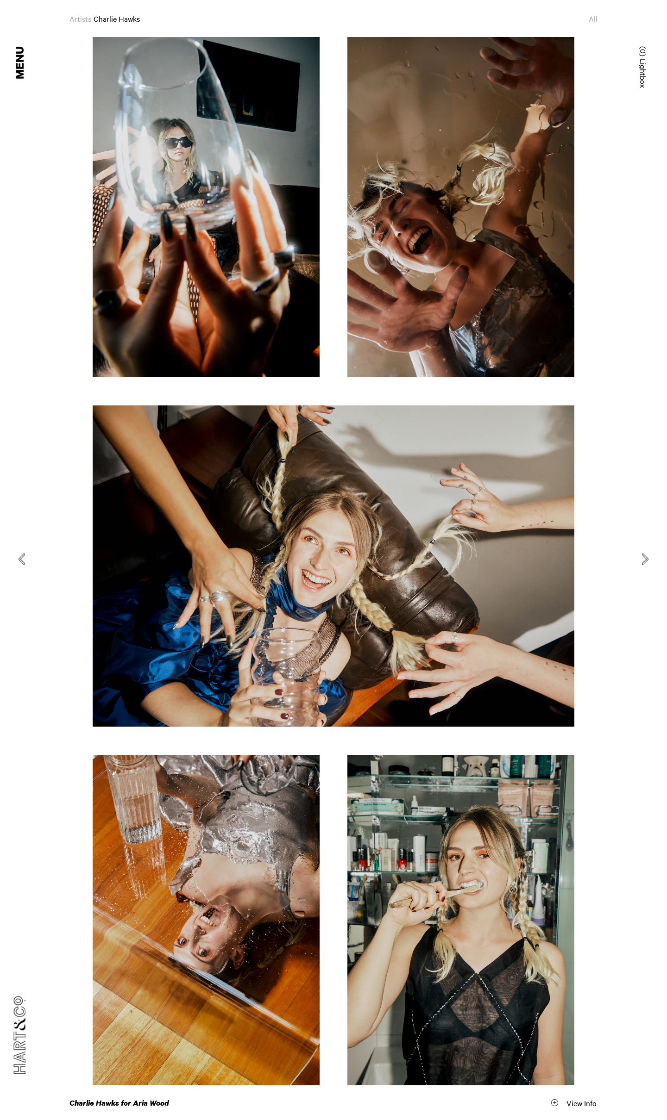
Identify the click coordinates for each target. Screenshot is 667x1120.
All (593, 18)
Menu (20, 62)
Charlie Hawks (117, 18)
